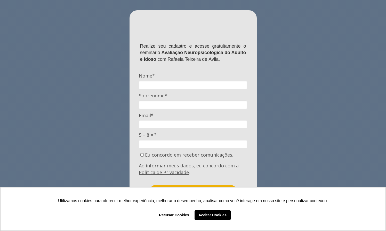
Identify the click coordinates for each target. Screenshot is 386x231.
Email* (146, 115)
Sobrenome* (153, 96)
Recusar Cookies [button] (174, 215)
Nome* (147, 76)
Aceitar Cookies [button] (212, 215)
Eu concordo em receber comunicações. (186, 155)
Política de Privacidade (164, 172)
